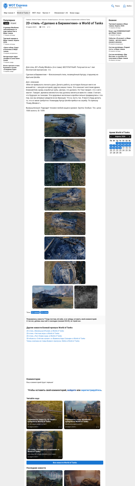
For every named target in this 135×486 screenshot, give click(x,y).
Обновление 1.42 (61, 13)
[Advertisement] (64, 47)
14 (114, 148)
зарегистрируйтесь (91, 309)
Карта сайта (126, 472)
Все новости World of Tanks (65, 352)
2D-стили (44, 232)
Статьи (57, 474)
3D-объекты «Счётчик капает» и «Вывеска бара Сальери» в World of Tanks (55, 258)
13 (111, 148)
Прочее (45, 13)
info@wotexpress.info (21, 472)
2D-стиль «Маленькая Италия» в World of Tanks (45, 250)
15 (117, 148)
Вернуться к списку (65, 428)
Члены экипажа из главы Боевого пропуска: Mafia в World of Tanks (52, 261)
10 (123, 146)
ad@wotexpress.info (29, 474)
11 (127, 146)
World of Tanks (22, 13)
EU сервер (35, 232)
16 (120, 148)
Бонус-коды (74, 13)
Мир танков (8, 13)
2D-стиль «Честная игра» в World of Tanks (42, 253)
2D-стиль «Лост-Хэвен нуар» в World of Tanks (44, 256)
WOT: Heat (36, 13)
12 (130, 146)
